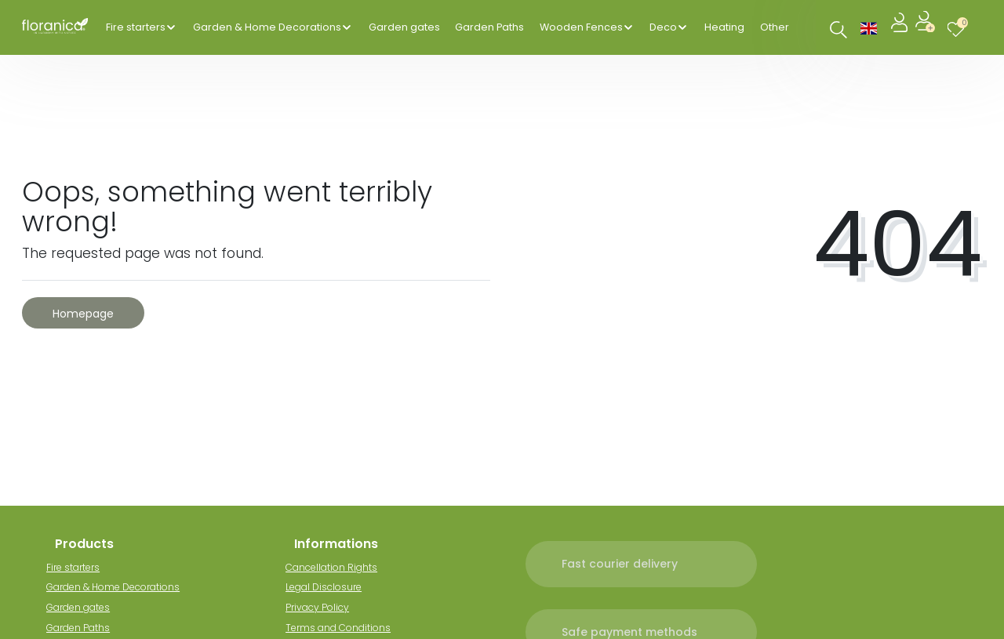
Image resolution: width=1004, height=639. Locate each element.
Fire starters (136, 27)
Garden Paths (489, 27)
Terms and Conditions (346, 627)
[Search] (839, 29)
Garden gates (404, 27)
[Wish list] (959, 27)
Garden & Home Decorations (267, 27)
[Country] (868, 27)
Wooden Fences (581, 27)
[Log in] (901, 27)
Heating (724, 27)
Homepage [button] (83, 313)
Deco (663, 27)
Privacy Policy (326, 607)
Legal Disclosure (332, 587)
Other (774, 27)
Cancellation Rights (340, 567)
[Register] (927, 27)
